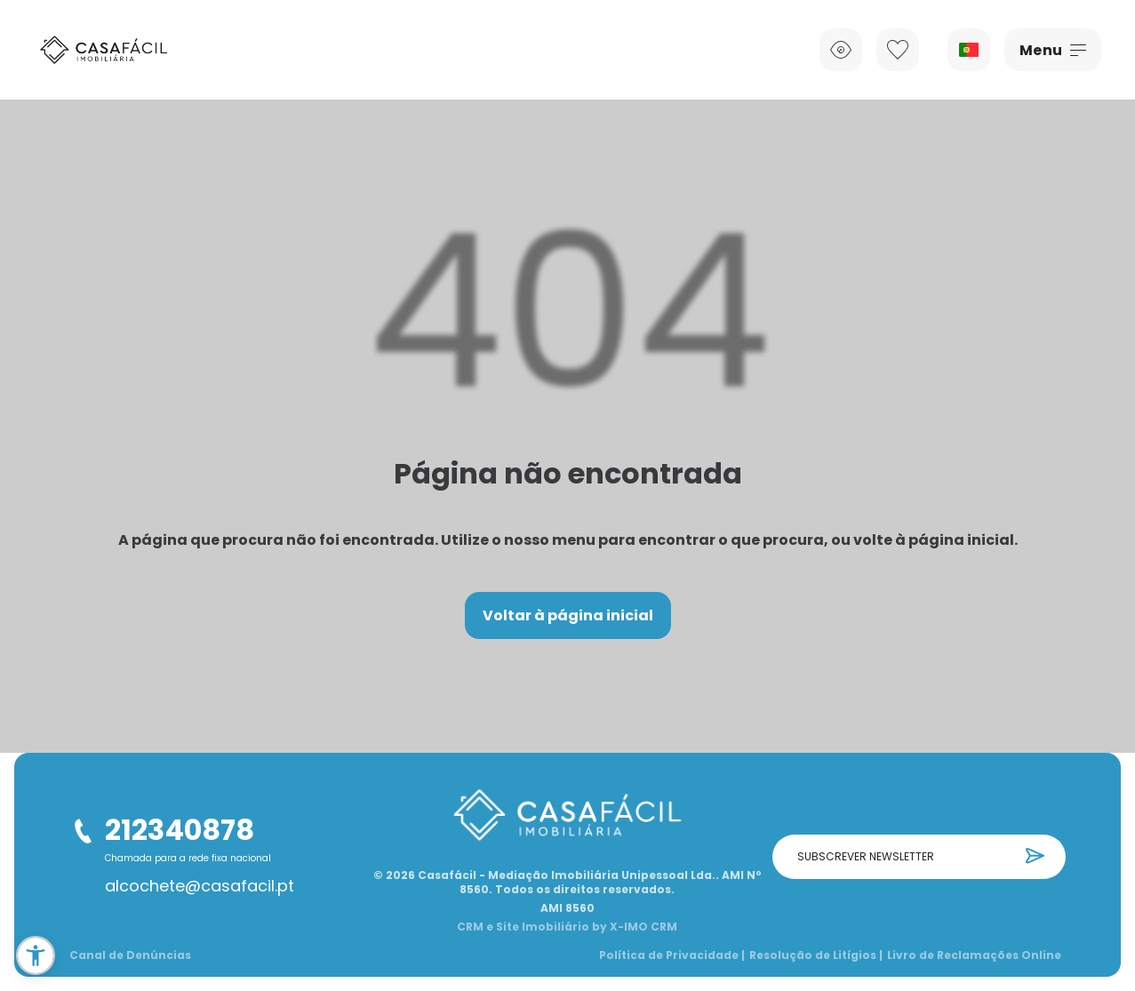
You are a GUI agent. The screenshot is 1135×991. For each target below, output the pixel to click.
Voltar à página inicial (568, 615)
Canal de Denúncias (130, 955)
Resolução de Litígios (816, 955)
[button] (35, 955)
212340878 (179, 830)
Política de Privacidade (672, 955)
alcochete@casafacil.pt (199, 886)
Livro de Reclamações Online (974, 955)
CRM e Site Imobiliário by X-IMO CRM (567, 927)
